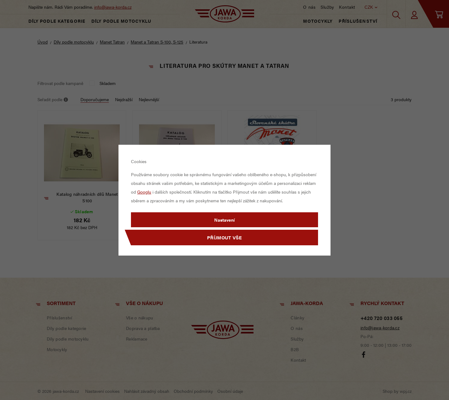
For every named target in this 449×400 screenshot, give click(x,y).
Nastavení (224, 220)
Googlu (144, 192)
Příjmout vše (224, 237)
